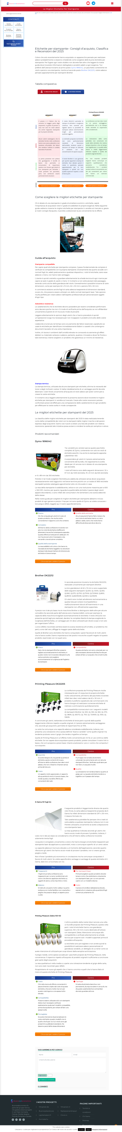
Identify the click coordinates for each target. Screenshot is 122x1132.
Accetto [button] (81, 1129)
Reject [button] (89, 1129)
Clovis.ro (64, 1115)
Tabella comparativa (8, 24)
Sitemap (85, 1120)
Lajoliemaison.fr (45, 1115)
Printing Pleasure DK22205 (18, 36)
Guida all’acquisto (18, 24)
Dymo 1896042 (18, 29)
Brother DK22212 (8, 35)
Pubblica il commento (46, 1079)
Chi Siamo (86, 1116)
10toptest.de (44, 1107)
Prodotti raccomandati (8, 29)
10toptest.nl (65, 1107)
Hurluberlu (43, 1119)
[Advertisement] (72, 30)
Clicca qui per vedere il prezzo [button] (53, 561)
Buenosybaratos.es (46, 1111)
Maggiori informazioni (99, 1129)
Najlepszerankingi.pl (69, 1111)
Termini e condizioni (86, 1110)
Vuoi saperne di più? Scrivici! (13, 43)
